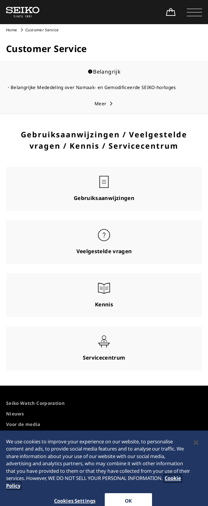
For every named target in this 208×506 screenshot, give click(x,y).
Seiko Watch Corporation (35, 403)
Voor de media (23, 424)
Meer (100, 103)
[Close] (196, 447)
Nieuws (15, 414)
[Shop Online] (170, 12)
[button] (194, 12)
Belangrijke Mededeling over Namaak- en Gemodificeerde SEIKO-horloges (93, 87)
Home (11, 29)
